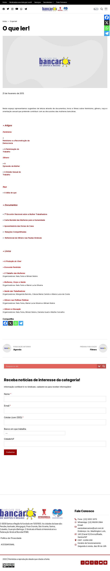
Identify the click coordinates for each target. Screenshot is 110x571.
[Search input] (51, 366)
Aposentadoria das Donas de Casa (19, 226)
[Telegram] (21, 323)
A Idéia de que (10, 193)
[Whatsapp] (15, 323)
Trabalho (9, 273)
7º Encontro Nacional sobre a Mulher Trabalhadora (25, 214)
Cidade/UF (9, 439)
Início (5, 21)
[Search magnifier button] (103, 366)
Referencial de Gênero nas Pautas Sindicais (23, 238)
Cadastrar (10, 452)
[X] (10, 323)
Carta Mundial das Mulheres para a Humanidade (24, 220)
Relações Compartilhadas (15, 232)
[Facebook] (5, 323)
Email (7, 406)
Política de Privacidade (11, 538)
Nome (7, 394)
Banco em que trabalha (15, 429)
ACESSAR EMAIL (8, 544)
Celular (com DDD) (13, 417)
